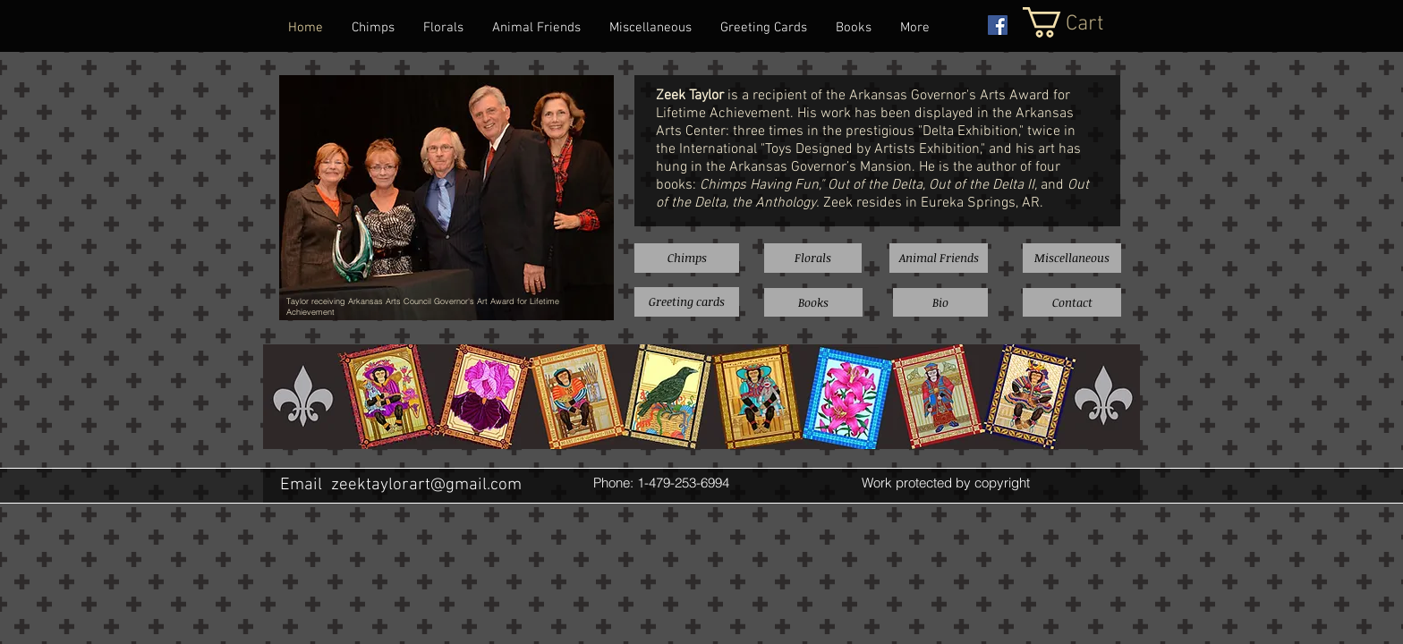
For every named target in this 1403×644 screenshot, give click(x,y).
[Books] (813, 302)
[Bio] (940, 302)
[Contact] (1072, 302)
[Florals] (813, 258)
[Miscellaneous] (1072, 258)
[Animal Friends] (938, 258)
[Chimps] (686, 258)
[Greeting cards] (686, 302)
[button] (1082, 22)
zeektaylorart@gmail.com (426, 485)
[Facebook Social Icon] (998, 25)
